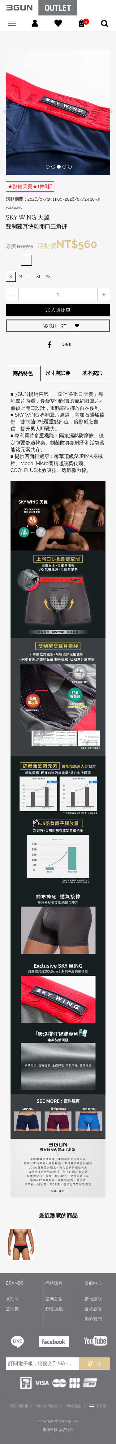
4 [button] (64, 167)
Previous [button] (6, 111)
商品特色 (23, 373)
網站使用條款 (47, 1406)
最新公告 (54, 1298)
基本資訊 (92, 373)
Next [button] (110, 111)
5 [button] (70, 167)
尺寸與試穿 (57, 373)
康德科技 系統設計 (58, 1430)
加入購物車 (58, 310)
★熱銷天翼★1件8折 (30, 186)
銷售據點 (54, 1308)
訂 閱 (94, 1363)
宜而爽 (12, 1308)
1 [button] (47, 167)
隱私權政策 (19, 1406)
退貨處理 (93, 1308)
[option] (58, 112)
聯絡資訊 (73, 1406)
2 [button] (53, 167)
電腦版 (100, 1406)
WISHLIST (55, 326)
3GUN (12, 1298)
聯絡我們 (93, 1319)
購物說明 (93, 1298)
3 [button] (59, 167)
